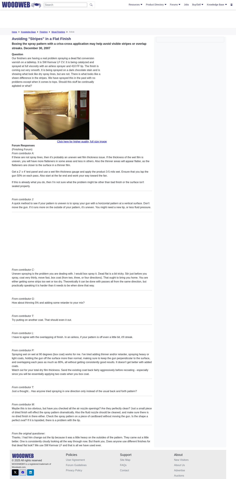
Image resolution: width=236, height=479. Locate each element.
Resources (136, 4)
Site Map (125, 460)
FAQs (123, 465)
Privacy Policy (74, 470)
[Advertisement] (118, 19)
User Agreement (75, 460)
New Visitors (181, 460)
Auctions (179, 475)
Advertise (179, 470)
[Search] (65, 5)
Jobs (186, 4)
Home (14, 32)
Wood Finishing (58, 32)
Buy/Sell (198, 4)
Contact (124, 470)
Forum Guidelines (76, 465)
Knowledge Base (217, 4)
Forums (175, 4)
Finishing (44, 32)
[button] (15, 472)
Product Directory (156, 4)
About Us (179, 465)
